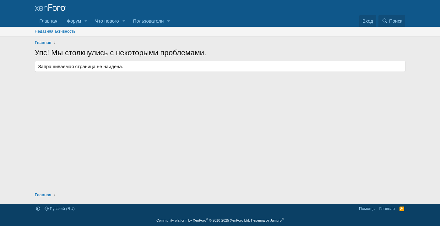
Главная (48, 21)
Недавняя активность (55, 31)
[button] (86, 21)
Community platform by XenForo (203, 220)
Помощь (367, 208)
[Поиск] (391, 21)
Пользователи (148, 21)
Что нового (107, 21)
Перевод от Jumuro (267, 220)
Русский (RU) (60, 208)
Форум (74, 21)
